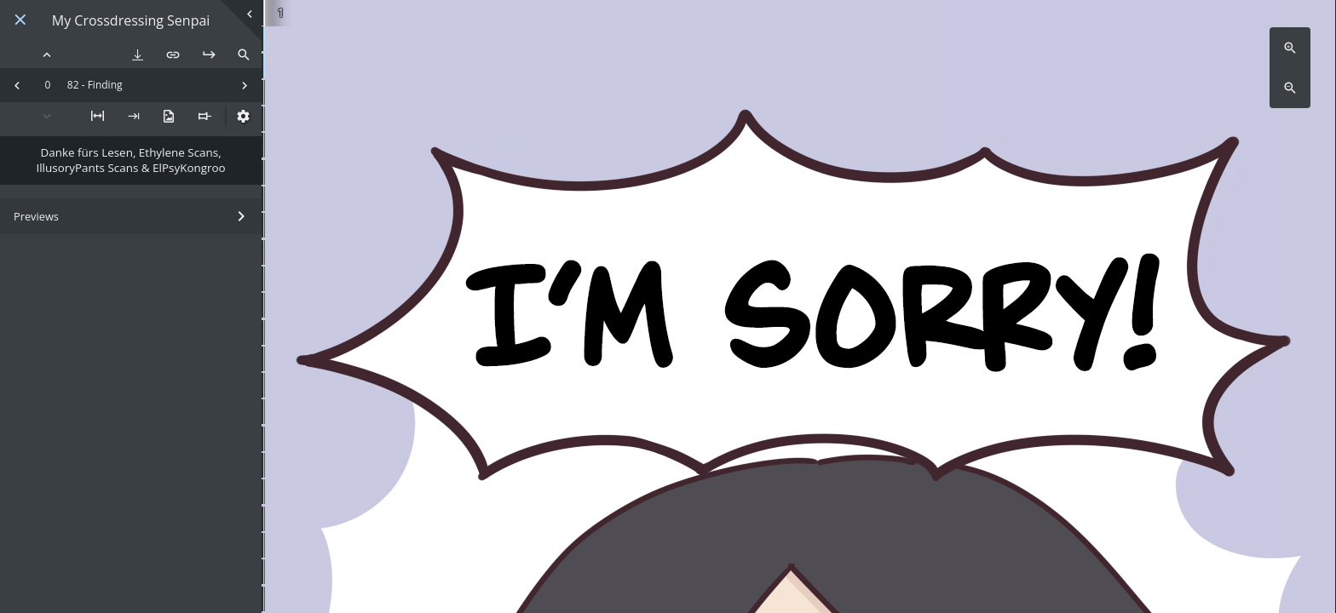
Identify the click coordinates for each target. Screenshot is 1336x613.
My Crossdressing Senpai (131, 21)
